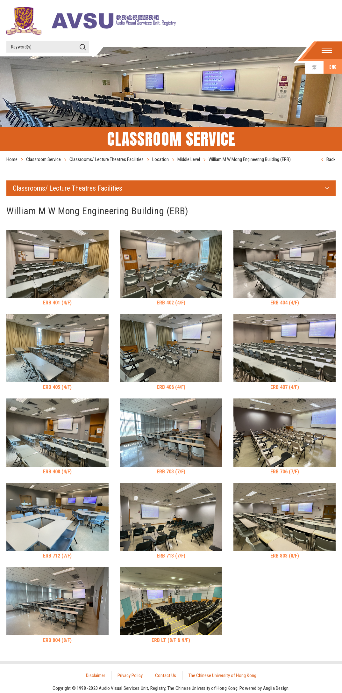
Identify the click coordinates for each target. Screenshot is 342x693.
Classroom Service (43, 159)
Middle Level (188, 159)
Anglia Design (276, 688)
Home (12, 159)
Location (160, 159)
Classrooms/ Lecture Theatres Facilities (106, 159)
